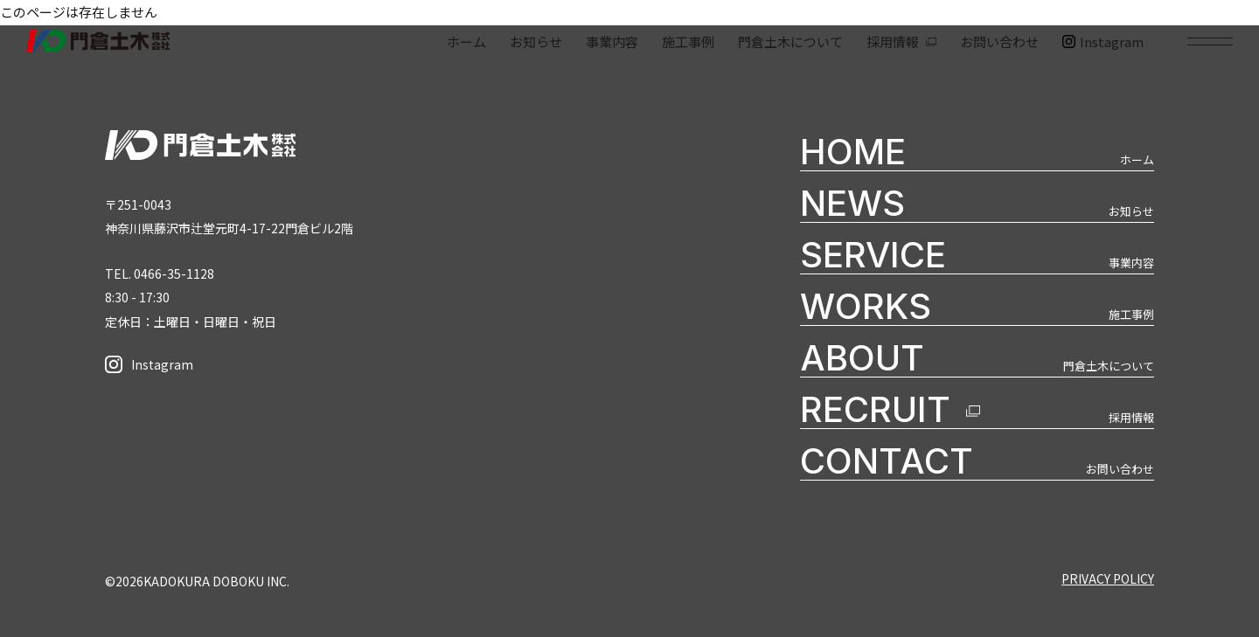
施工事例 (688, 41)
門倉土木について (790, 41)
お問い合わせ (999, 41)
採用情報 (892, 41)
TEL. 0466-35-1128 (159, 273)
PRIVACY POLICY (1107, 578)
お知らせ (536, 41)
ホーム (466, 41)
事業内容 (612, 41)
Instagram (1103, 41)
